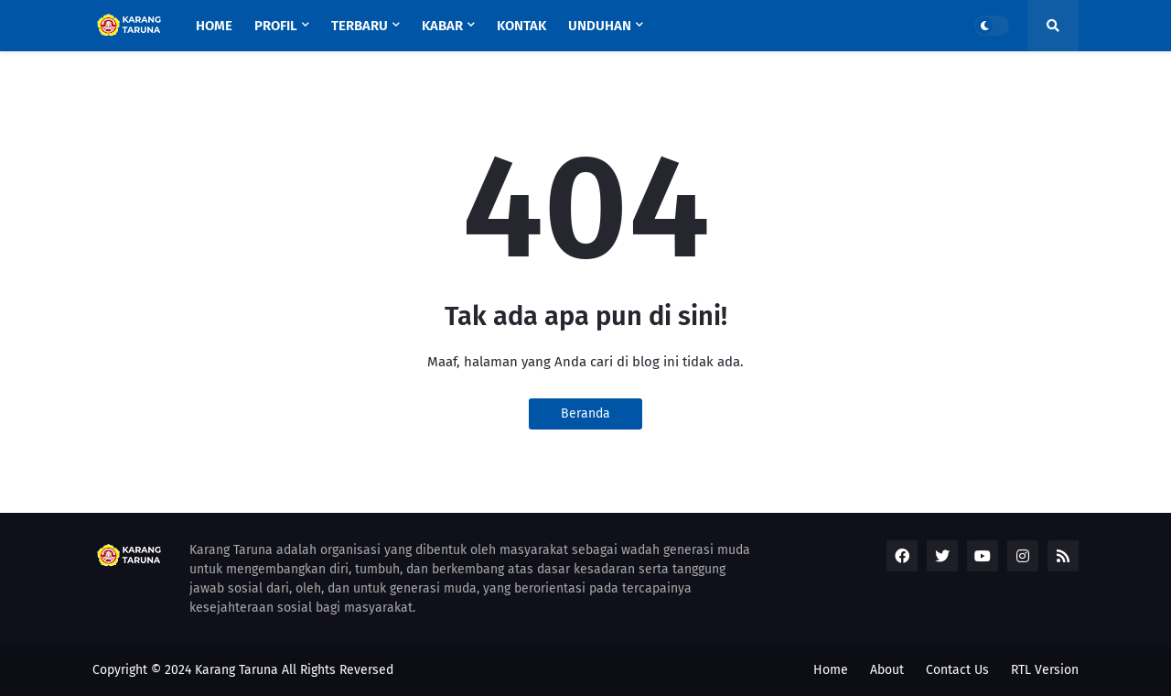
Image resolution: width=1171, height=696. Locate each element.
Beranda (585, 413)
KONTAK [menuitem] (521, 25)
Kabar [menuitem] (442, 25)
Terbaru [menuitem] (359, 25)
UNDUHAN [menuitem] (599, 25)
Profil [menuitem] (275, 25)
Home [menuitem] (214, 25)
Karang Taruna (236, 670)
